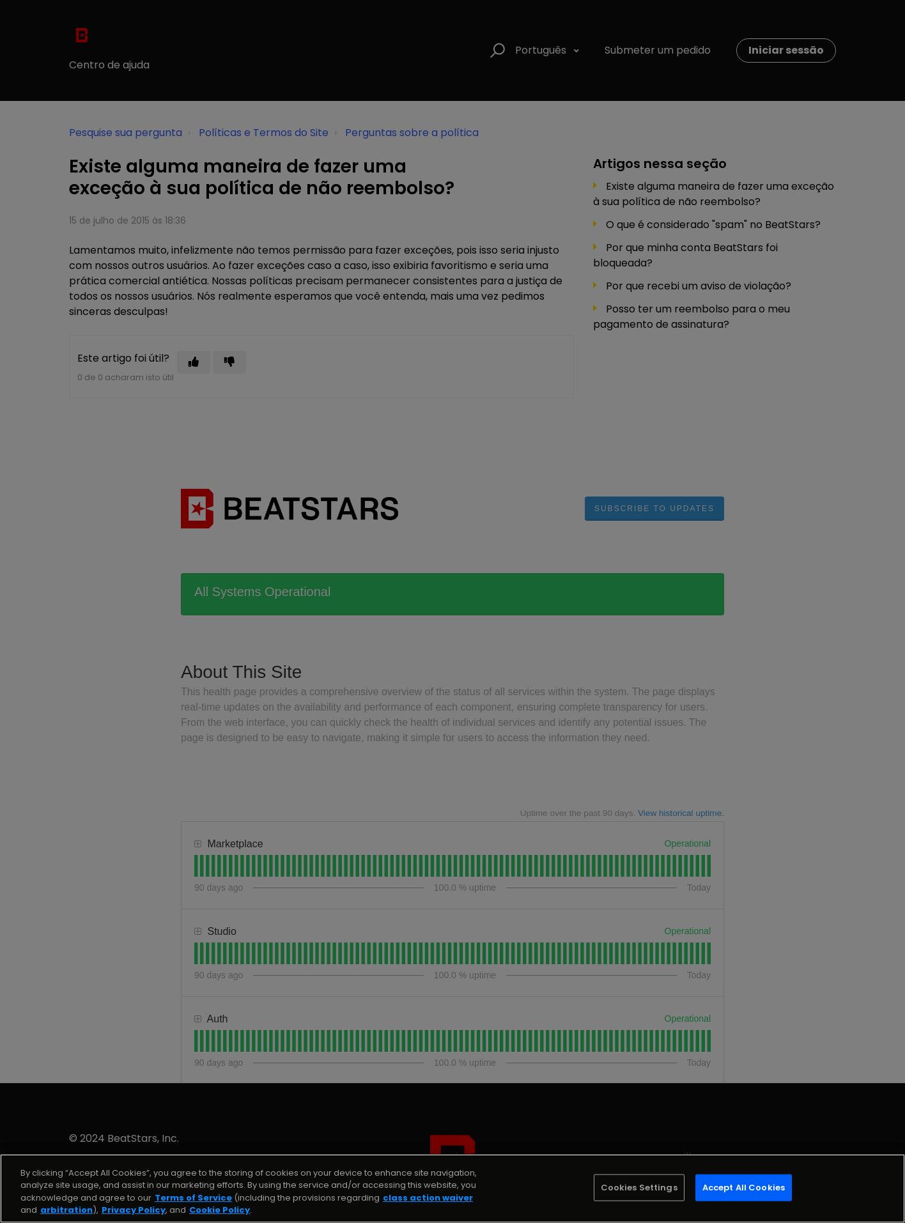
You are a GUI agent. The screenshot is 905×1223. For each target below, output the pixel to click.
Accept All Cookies (743, 1187)
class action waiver (428, 1198)
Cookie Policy (219, 1210)
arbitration (66, 1210)
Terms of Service (193, 1198)
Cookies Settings (639, 1187)
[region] (452, 1188)
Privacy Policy (134, 1210)
